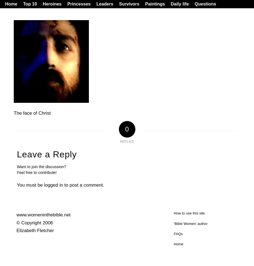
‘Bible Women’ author (191, 224)
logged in (53, 185)
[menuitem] (12, 4)
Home (179, 244)
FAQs (178, 234)
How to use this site (189, 213)
